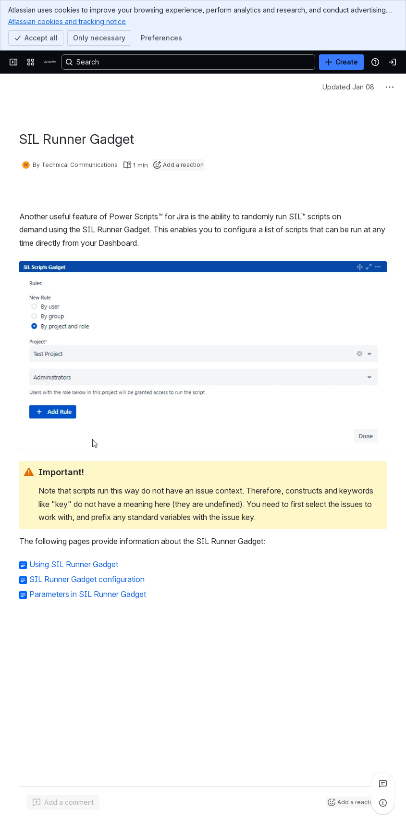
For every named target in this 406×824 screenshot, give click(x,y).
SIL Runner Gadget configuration (87, 579)
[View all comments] (383, 783)
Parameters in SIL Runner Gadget (87, 594)
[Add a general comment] (63, 802)
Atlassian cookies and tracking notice (67, 21)
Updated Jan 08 (348, 87)
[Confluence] (50, 62)
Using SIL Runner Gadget (73, 564)
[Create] (341, 62)
